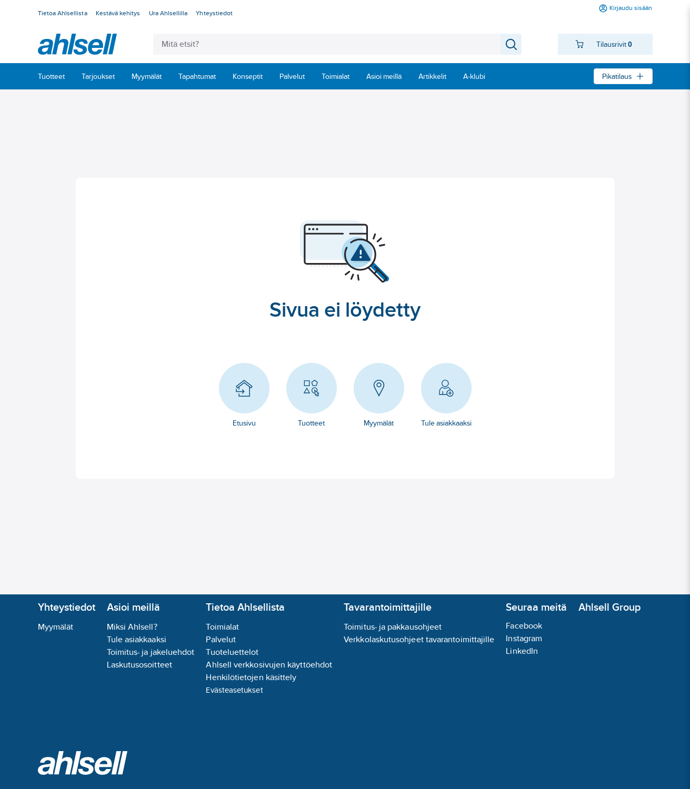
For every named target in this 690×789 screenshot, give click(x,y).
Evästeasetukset (234, 689)
